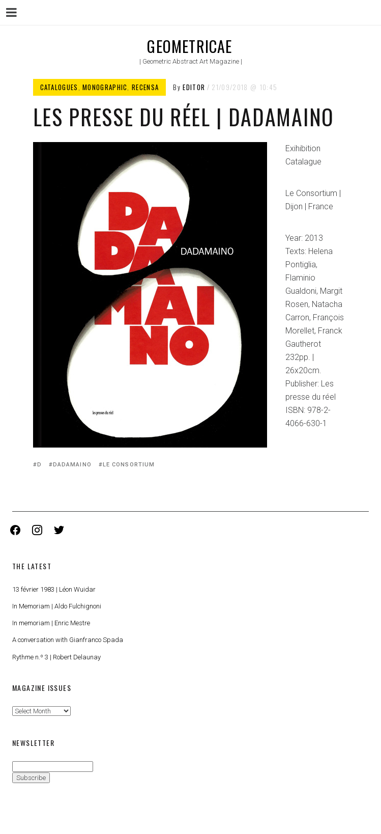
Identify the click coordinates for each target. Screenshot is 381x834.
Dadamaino (72, 464)
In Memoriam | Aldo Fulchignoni (56, 606)
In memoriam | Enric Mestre (51, 623)
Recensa (145, 87)
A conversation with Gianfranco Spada (67, 640)
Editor (194, 87)
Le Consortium (129, 464)
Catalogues (59, 87)
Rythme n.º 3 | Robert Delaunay (56, 657)
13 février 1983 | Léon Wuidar (54, 589)
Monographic (104, 87)
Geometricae (189, 46)
